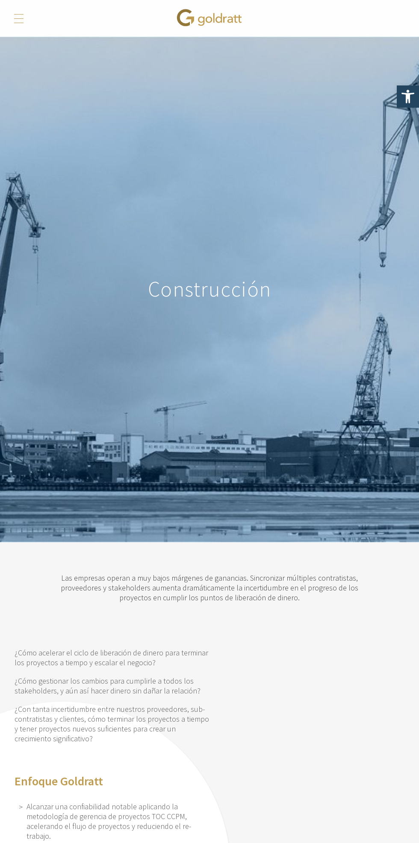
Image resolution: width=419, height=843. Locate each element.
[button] (408, 96)
